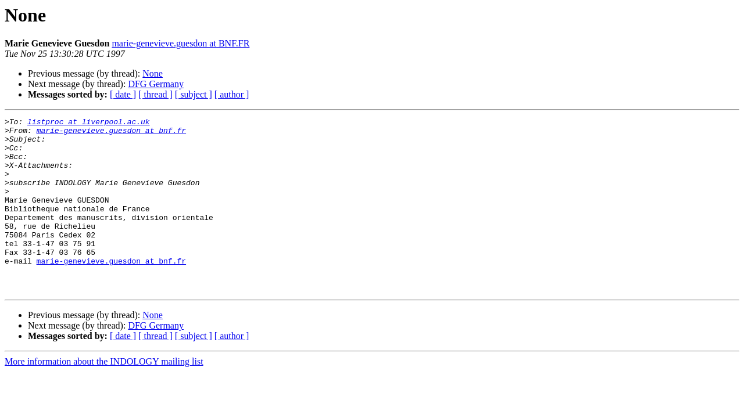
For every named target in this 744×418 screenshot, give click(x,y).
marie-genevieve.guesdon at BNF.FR (180, 43)
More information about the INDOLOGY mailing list (104, 396)
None (152, 73)
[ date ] (123, 94)
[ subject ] (193, 94)
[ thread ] (155, 94)
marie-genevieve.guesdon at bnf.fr (111, 133)
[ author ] (231, 94)
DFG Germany (156, 84)
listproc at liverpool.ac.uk (88, 123)
